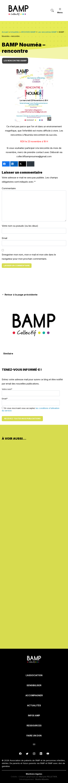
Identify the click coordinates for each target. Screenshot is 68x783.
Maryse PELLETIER (48, 777)
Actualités (34, 705)
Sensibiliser (34, 685)
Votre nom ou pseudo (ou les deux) (20, 225)
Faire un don (34, 735)
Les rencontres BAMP (15, 61)
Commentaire (9, 188)
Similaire (8, 353)
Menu (60, 10)
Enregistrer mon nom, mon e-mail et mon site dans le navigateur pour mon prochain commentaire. (29, 256)
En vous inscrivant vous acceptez (30, 409)
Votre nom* (31, 392)
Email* (31, 401)
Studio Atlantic (42, 779)
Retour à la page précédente (20, 294)
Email (4, 238)
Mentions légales (34, 774)
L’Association (34, 675)
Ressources (34, 725)
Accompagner (34, 695)
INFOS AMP (34, 715)
